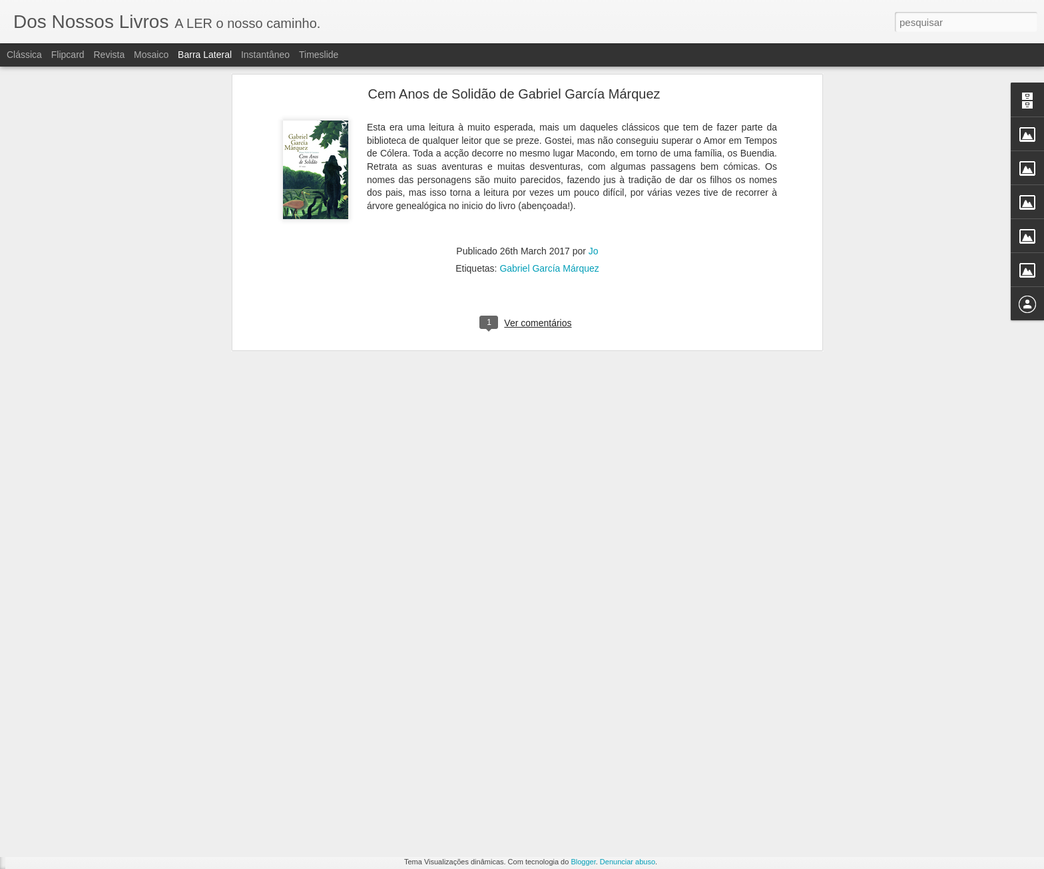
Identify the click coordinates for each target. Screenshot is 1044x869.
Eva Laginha (463, 775)
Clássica (24, 54)
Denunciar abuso (627, 862)
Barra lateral (205, 54)
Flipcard (68, 54)
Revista (109, 54)
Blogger (583, 862)
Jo (594, 69)
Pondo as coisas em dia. (76, 740)
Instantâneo (265, 54)
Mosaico (151, 54)
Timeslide (318, 54)
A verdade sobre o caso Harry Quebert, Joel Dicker (123, 770)
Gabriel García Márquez (549, 86)
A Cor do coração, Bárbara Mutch (92, 830)
